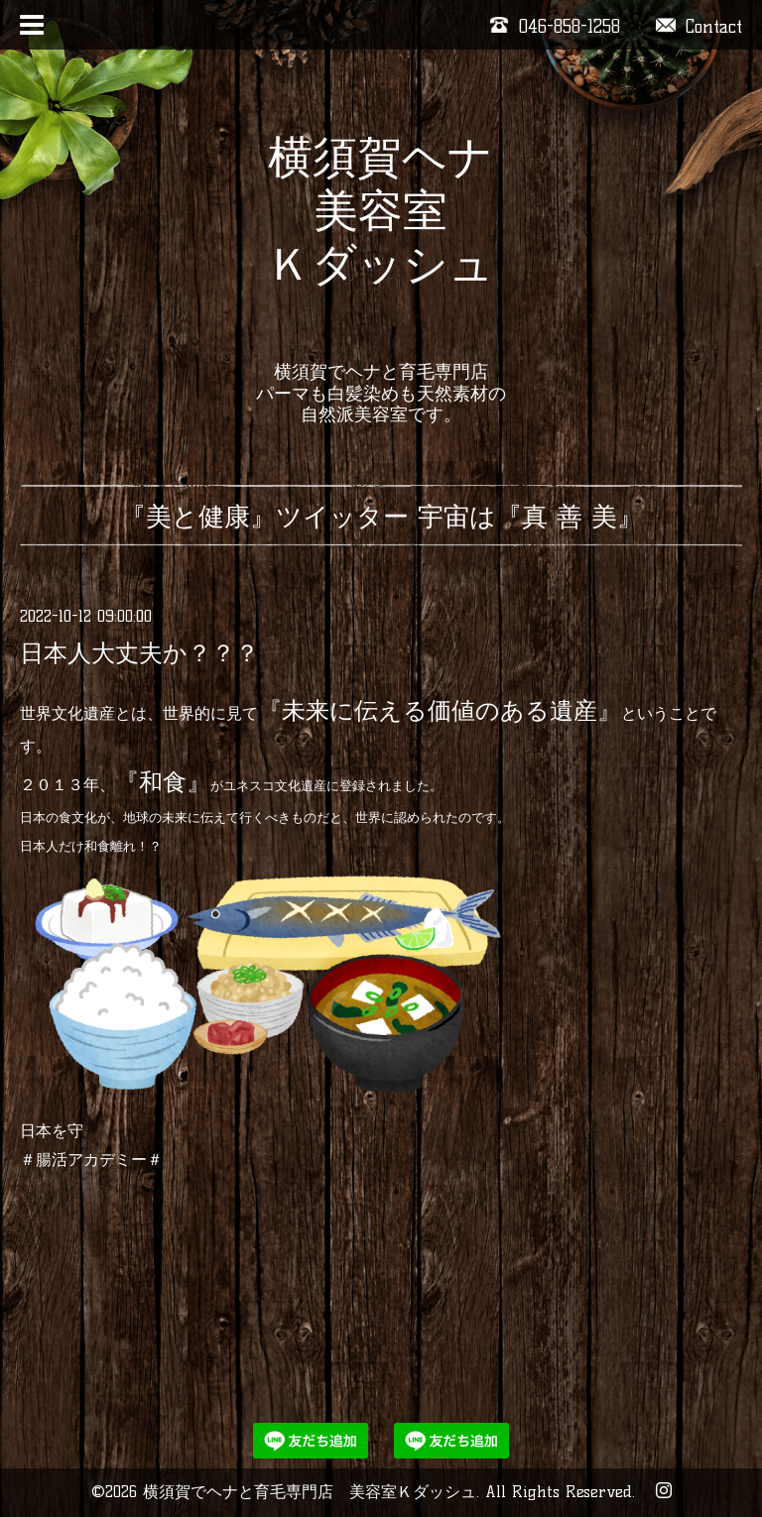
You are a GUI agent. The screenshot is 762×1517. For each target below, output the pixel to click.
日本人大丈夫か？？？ (139, 653)
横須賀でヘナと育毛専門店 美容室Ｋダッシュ (309, 1491)
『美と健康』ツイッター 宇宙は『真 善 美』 (381, 516)
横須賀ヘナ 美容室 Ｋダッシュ (380, 237)
